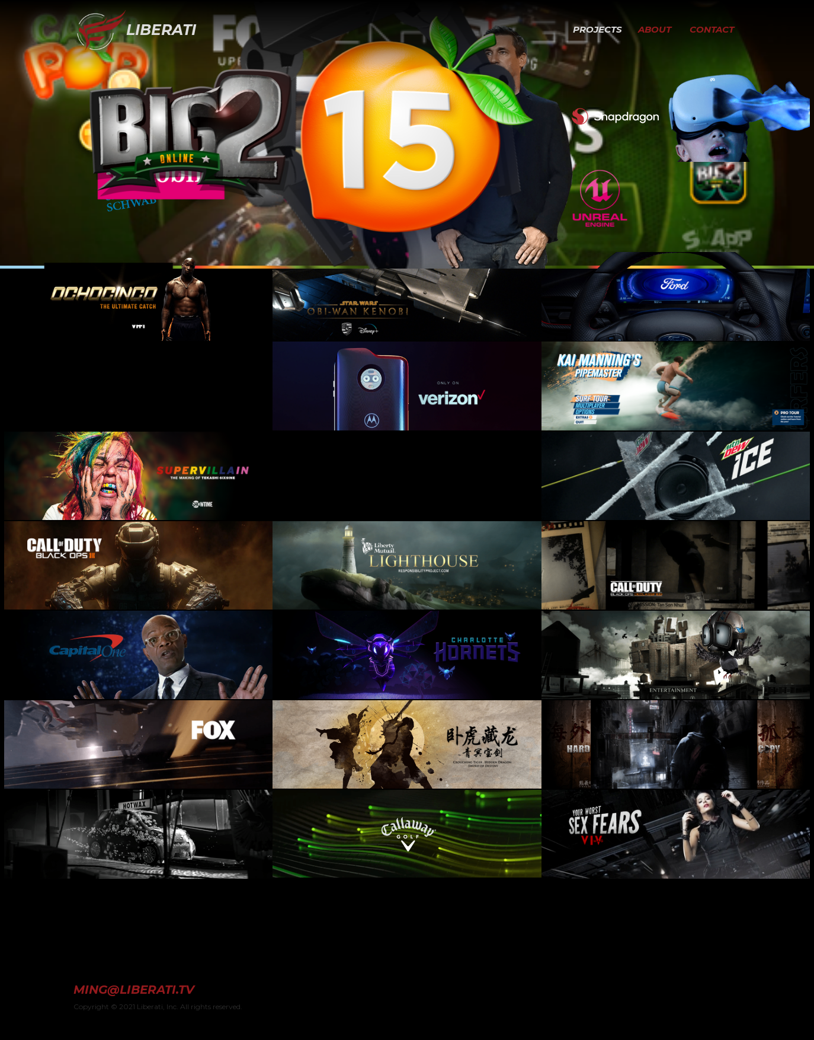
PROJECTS (597, 29)
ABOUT (654, 29)
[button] (557, 29)
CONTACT (712, 29)
